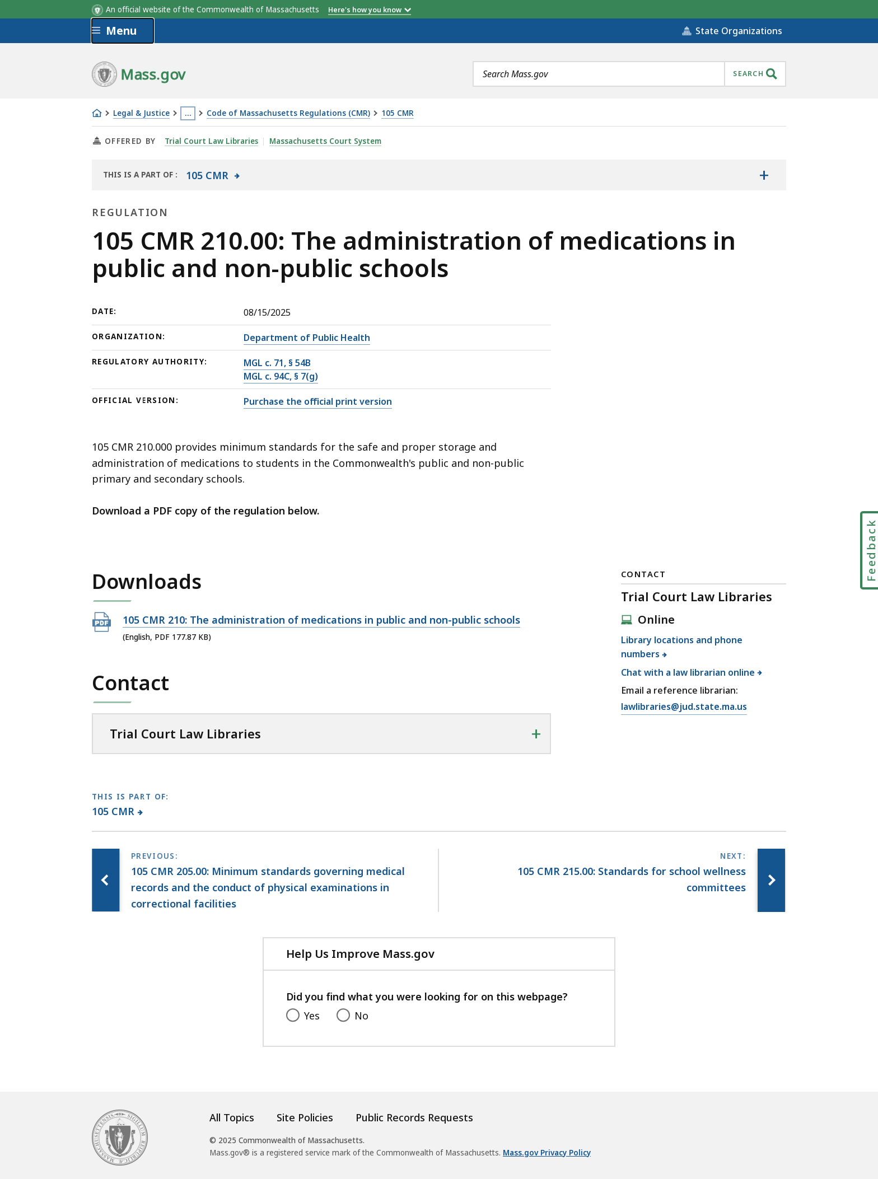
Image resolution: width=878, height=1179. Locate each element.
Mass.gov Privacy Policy (547, 1153)
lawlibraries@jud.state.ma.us (684, 707)
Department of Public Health (307, 337)
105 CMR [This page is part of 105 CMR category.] (113, 811)
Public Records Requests (414, 1117)
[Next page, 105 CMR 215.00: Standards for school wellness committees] (771, 880)
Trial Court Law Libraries (212, 141)
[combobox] (629, 74)
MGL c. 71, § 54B (277, 363)
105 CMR (397, 113)
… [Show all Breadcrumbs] (188, 113)
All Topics (231, 1117)
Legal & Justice (141, 113)
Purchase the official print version (318, 401)
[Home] (97, 113)
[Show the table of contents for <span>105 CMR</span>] (764, 174)
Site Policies (305, 1117)
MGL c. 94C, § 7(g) (281, 376)
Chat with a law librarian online (688, 672)
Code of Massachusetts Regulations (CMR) (288, 113)
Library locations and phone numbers (681, 647)
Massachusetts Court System (326, 141)
